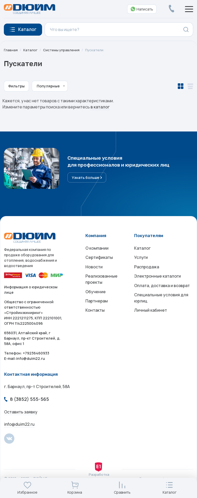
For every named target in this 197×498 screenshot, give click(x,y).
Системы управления (62, 49)
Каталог (30, 49)
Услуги (141, 259)
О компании (97, 249)
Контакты (95, 317)
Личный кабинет (150, 317)
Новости (94, 270)
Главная (11, 49)
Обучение (95, 296)
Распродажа (146, 270)
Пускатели (96, 49)
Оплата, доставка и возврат (162, 290)
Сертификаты (99, 259)
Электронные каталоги (157, 280)
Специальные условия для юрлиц (161, 304)
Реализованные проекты (101, 283)
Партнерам (96, 307)
